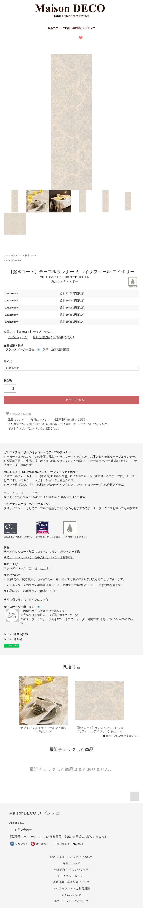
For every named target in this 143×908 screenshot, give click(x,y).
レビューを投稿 (13, 639)
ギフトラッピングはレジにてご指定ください (32, 428)
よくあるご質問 (71, 894)
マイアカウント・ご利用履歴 (71, 888)
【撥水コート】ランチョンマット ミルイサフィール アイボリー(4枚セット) (99, 729)
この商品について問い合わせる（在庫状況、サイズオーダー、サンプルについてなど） (57, 423)
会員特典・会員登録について (71, 882)
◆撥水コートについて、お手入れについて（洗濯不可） (39, 557)
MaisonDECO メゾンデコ (35, 813)
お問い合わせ (20, 829)
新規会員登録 (39, 337)
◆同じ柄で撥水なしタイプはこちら (26, 599)
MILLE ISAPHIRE (12, 260)
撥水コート (30, 255)
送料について (36, 419)
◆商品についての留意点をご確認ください (30, 590)
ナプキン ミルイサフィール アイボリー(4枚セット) (43, 729)
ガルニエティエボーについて (18, 537)
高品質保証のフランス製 (48, 537)
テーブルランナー (13, 255)
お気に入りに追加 (18, 413)
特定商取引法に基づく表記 (67, 419)
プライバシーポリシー (71, 876)
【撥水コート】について (75, 537)
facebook (18, 843)
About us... (16, 822)
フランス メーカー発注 (23, 349)
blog (77, 843)
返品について (14, 419)
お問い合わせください (62, 614)
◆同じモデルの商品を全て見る (121, 736)
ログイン (11, 337)
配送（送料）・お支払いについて (71, 857)
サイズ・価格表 (43, 331)
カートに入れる (71, 399)
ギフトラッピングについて (71, 901)
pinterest (39, 843)
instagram (59, 843)
